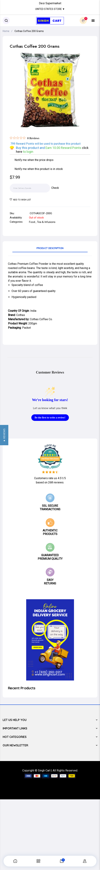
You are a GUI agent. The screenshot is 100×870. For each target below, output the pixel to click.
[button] (4, 435)
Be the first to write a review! (50, 417)
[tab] (50, 249)
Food (32, 222)
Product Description (50, 248)
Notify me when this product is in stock (39, 169)
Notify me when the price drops (34, 160)
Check (55, 188)
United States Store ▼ (50, 9)
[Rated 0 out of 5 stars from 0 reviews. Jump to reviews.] (24, 138)
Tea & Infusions (46, 222)
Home (6, 31)
